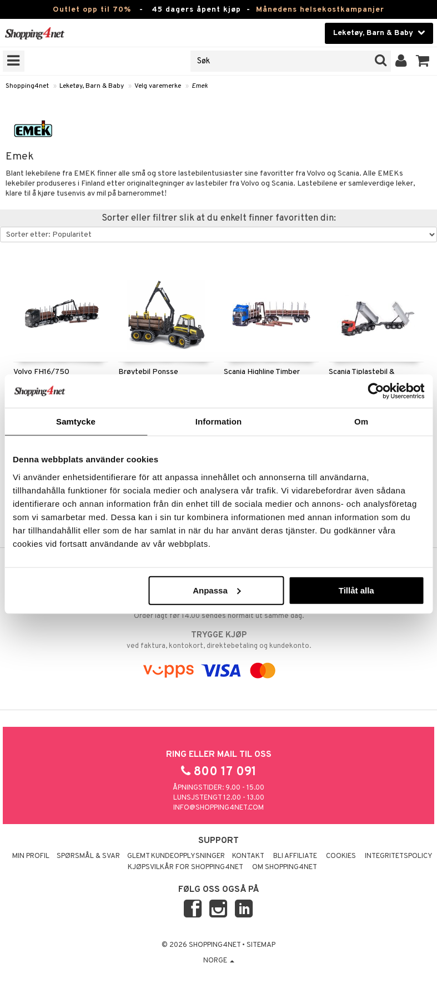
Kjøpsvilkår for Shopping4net (185, 867)
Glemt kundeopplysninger (176, 856)
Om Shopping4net (284, 867)
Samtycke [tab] (76, 421)
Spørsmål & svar (88, 856)
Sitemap (261, 945)
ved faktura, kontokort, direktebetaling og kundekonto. (218, 640)
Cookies (341, 856)
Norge (218, 960)
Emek (200, 86)
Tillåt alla (356, 590)
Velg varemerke (157, 86)
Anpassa (217, 590)
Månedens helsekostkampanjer (320, 9)
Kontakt (248, 856)
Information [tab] (218, 421)
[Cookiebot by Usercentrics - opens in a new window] (375, 391)
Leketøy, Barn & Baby (91, 86)
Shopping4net (27, 86)
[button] (422, 61)
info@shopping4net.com (218, 808)
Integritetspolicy (399, 856)
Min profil (30, 856)
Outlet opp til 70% (92, 9)
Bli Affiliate (295, 856)
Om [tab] (361, 421)
